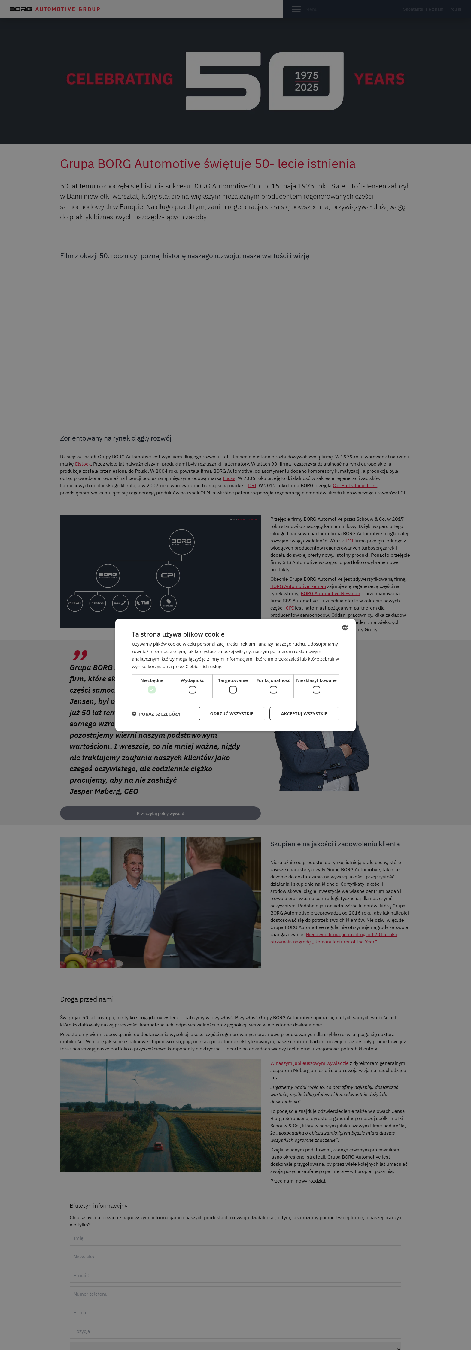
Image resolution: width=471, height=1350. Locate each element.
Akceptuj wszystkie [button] (304, 713)
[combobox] (345, 628)
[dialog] (235, 675)
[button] (156, 713)
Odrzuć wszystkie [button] (232, 713)
